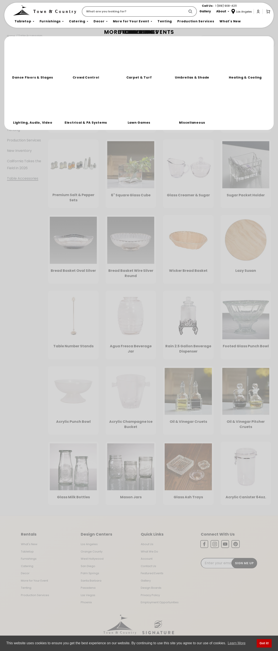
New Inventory (19, 150)
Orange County (91, 551)
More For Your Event (24, 119)
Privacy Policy (150, 595)
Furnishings (16, 88)
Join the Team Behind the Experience (235, 43)
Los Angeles (89, 544)
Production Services (24, 140)
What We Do (149, 551)
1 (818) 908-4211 (226, 6)
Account (146, 559)
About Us (147, 544)
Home (11, 36)
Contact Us (148, 566)
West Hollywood (92, 559)
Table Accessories (30, 36)
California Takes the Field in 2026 (24, 165)
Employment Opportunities (160, 602)
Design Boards (151, 588)
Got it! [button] (264, 643)
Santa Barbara (91, 581)
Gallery (146, 581)
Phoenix (86, 602)
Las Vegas (88, 595)
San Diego (88, 566)
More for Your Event (34, 581)
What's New (29, 544)
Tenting (13, 129)
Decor (12, 109)
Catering (14, 98)
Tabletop (15, 77)
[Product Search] (134, 11)
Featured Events (152, 573)
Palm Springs (90, 573)
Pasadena (88, 588)
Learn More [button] (237, 643)
